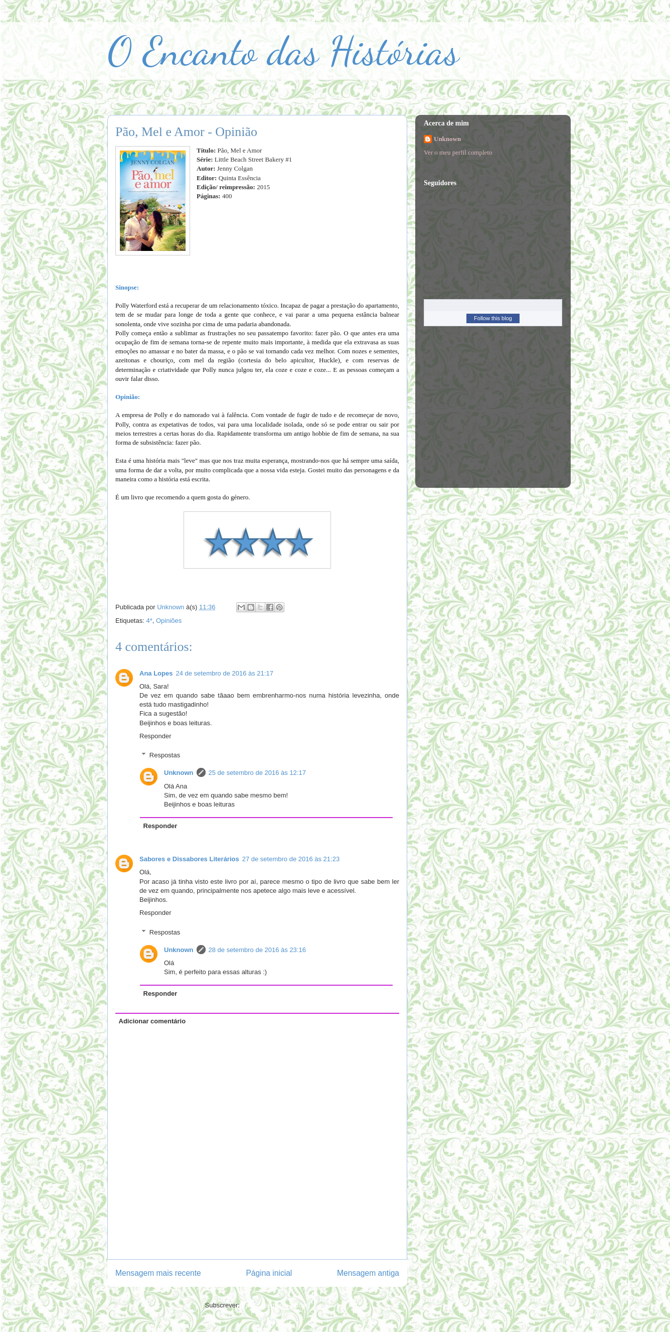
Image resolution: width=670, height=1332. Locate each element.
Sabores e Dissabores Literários (189, 859)
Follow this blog (493, 318)
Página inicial (269, 1273)
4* (149, 620)
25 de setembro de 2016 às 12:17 (257, 772)
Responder (155, 736)
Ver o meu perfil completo (458, 152)
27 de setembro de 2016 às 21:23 (291, 859)
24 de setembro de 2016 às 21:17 (224, 673)
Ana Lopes (156, 673)
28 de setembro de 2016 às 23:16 (257, 950)
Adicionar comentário (152, 1021)
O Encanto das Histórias (283, 51)
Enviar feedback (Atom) (276, 1305)
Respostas (164, 755)
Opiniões (169, 620)
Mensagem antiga (368, 1273)
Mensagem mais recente (158, 1273)
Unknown (179, 772)
